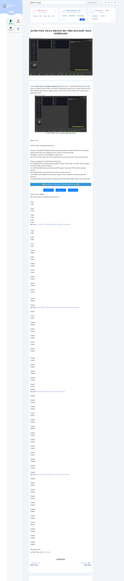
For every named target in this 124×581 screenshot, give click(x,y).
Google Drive (48, 190)
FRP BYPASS (10, 22)
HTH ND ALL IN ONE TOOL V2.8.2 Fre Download (53, 475)
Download (47, 552)
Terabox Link (73, 190)
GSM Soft (18, 21)
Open (82, 19)
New (18, 28)
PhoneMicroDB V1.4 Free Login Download (51, 392)
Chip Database (72, 15)
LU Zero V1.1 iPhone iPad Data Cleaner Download (53, 225)
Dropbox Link (60, 190)
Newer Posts (34, 565)
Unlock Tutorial (80, 15)
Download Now (61, 559)
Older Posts (87, 565)
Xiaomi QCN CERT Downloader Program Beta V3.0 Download (57, 307)
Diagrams (10, 28)
